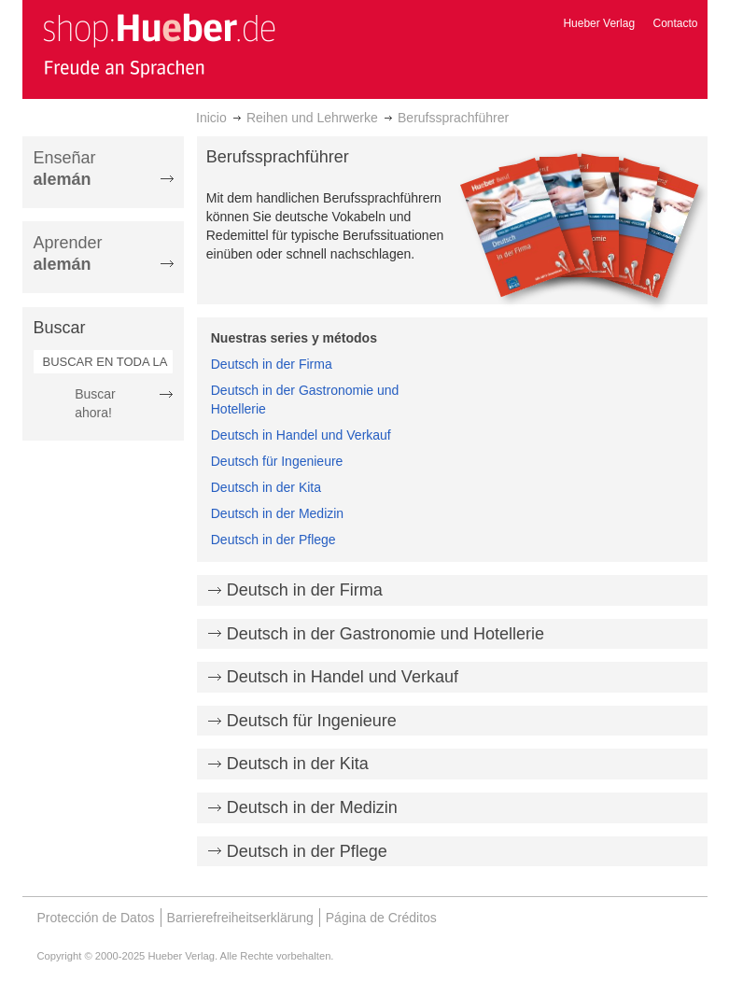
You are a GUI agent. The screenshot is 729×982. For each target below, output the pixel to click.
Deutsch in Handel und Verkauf (301, 435)
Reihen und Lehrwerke (312, 117)
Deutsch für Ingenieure (277, 461)
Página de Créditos (381, 917)
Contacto (674, 23)
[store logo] (158, 44)
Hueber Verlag (599, 23)
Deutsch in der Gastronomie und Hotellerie (385, 633)
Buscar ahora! (95, 403)
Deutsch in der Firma (271, 364)
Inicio (211, 117)
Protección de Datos (96, 917)
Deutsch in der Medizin (277, 513)
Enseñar (65, 168)
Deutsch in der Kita (266, 487)
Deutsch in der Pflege (273, 539)
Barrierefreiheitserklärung (240, 917)
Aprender (68, 253)
